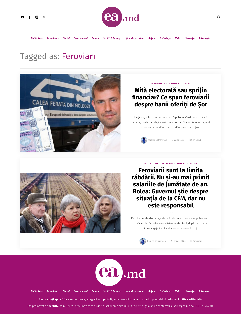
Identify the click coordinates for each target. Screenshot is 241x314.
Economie (174, 83)
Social (66, 38)
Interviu (181, 163)
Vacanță (190, 38)
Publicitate (37, 38)
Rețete (152, 38)
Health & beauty (112, 38)
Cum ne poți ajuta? (51, 299)
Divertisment (81, 38)
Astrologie (204, 38)
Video (178, 38)
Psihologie (165, 38)
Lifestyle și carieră (134, 38)
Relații (95, 38)
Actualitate (53, 38)
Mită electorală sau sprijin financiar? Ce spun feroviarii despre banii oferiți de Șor (170, 97)
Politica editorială (190, 299)
